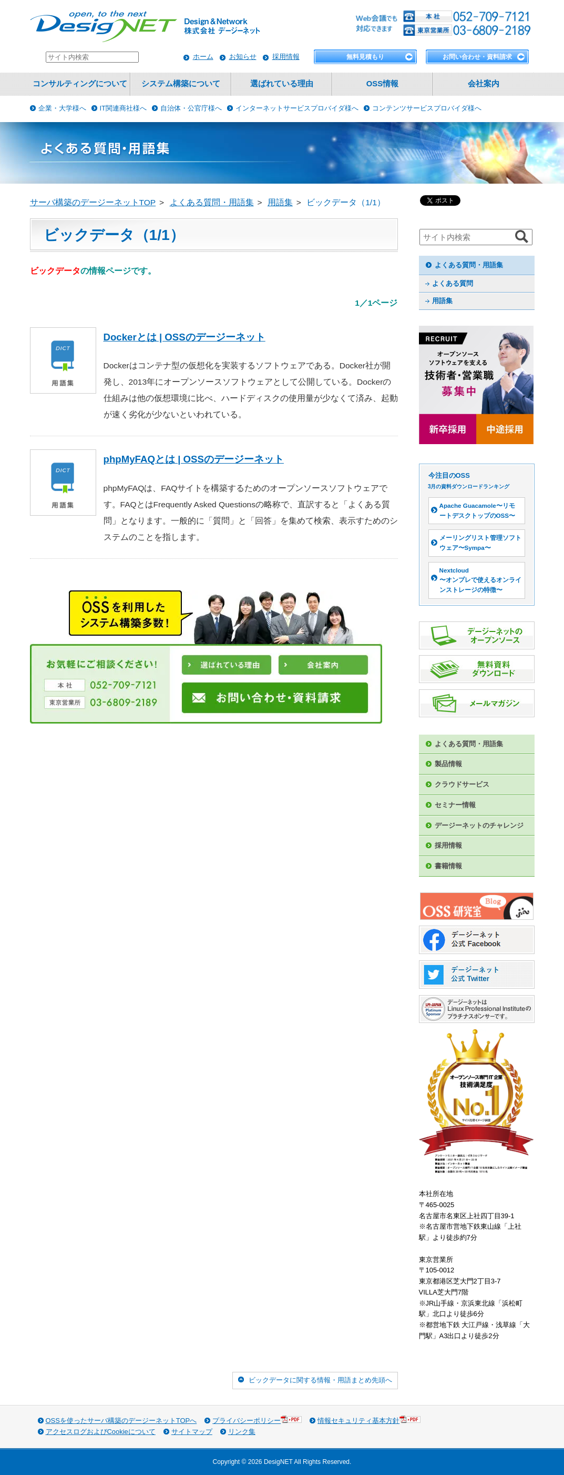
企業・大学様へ (62, 108)
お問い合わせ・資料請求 (477, 57)
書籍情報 (448, 866)
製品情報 (448, 764)
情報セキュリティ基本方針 (369, 1420)
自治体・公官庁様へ (191, 108)
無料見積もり (365, 57)
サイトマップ (191, 1432)
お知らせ (243, 57)
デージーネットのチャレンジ (479, 825)
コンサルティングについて (80, 83)
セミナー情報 (455, 805)
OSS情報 (382, 83)
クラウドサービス (462, 784)
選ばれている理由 (281, 83)
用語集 (442, 301)
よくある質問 (452, 283)
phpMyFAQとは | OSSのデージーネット (194, 459)
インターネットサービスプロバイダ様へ (296, 108)
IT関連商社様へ (123, 108)
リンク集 (241, 1432)
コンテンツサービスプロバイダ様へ (426, 108)
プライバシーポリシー (257, 1420)
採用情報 (286, 57)
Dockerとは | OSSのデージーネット (184, 337)
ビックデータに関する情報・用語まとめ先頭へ (320, 1380)
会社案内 (483, 83)
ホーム (203, 57)
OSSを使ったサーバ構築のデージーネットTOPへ (121, 1420)
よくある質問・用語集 (469, 265)
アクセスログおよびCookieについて (101, 1432)
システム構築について (180, 83)
